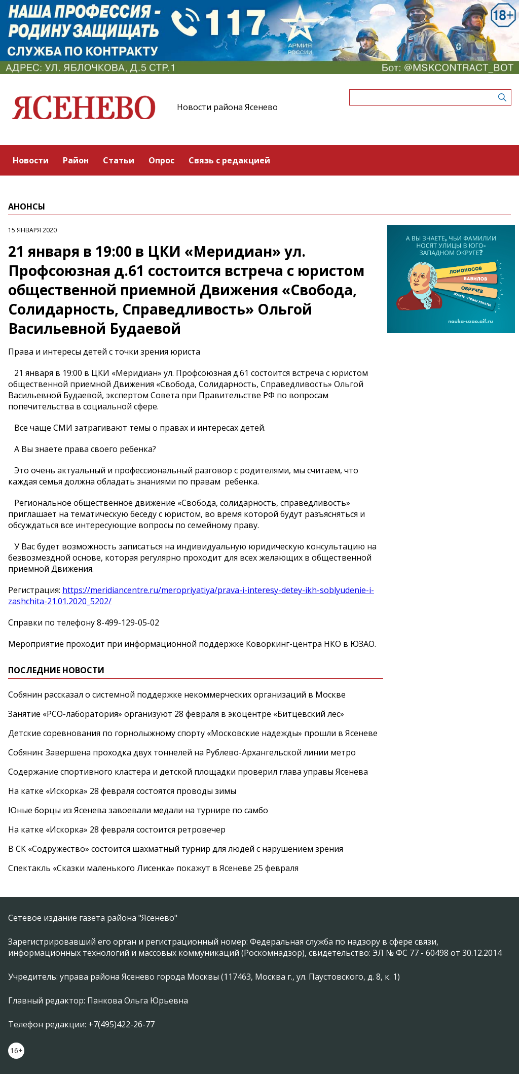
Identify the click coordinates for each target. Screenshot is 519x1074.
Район (76, 160)
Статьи (118, 160)
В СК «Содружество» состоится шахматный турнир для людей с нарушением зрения (175, 848)
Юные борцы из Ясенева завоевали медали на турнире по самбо (138, 810)
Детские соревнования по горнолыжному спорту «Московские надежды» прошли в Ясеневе (193, 733)
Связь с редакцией (229, 160)
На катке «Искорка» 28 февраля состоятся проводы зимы (122, 790)
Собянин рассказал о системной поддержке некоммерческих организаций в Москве (177, 694)
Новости (31, 160)
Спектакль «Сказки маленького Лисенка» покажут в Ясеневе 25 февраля (153, 868)
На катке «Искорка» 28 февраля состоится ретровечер (117, 829)
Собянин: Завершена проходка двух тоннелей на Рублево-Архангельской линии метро (182, 752)
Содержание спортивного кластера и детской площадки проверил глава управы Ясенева (188, 771)
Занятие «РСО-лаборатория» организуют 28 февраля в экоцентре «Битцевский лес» (176, 713)
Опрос (161, 160)
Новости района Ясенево (227, 107)
